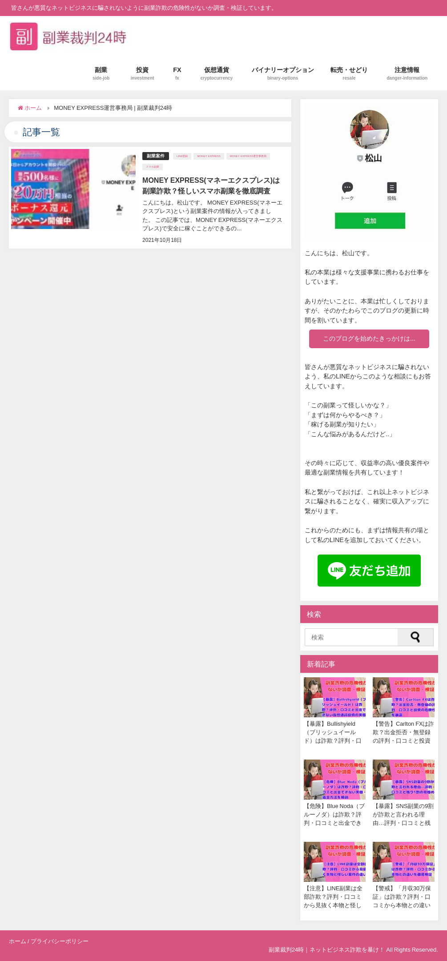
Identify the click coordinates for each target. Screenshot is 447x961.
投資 (143, 73)
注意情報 (407, 73)
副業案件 (156, 156)
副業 (101, 73)
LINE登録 (182, 156)
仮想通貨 (216, 73)
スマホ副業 (152, 166)
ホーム (17, 941)
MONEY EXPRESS (208, 156)
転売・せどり (349, 73)
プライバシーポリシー (60, 941)
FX (177, 73)
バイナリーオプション (283, 73)
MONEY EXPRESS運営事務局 (248, 156)
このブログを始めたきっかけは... (369, 338)
